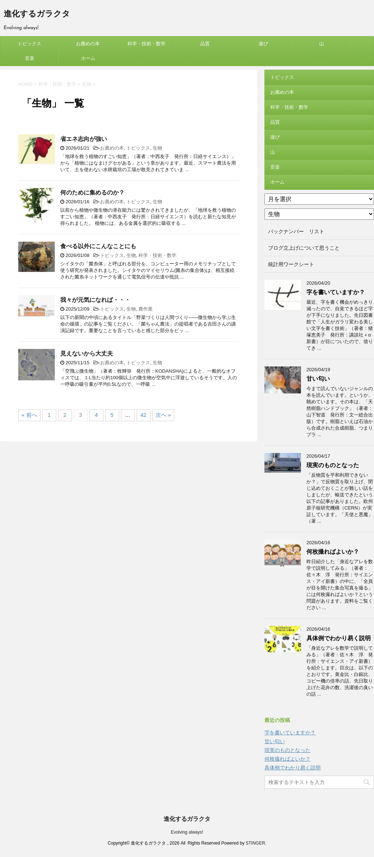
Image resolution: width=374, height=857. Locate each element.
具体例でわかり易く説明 (338, 638)
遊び (263, 43)
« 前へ (29, 415)
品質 (205, 43)
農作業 (145, 309)
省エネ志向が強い (83, 139)
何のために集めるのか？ (92, 192)
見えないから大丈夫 (86, 353)
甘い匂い (318, 379)
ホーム (88, 58)
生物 (157, 148)
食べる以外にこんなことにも (98, 246)
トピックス (29, 43)
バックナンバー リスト (296, 231)
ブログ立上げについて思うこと (304, 248)
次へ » (163, 415)
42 (143, 415)
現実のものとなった (332, 465)
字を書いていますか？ (335, 292)
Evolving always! (187, 832)
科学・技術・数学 (146, 43)
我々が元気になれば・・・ (95, 300)
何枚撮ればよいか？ (332, 552)
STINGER (255, 843)
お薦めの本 (88, 43)
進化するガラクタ (37, 14)
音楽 (29, 58)
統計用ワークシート (291, 264)
